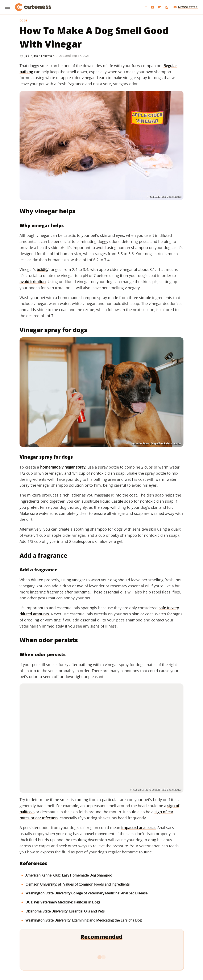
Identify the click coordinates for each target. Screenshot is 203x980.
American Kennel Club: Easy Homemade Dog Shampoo (68, 875)
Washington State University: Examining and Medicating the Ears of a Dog (83, 920)
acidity (42, 269)
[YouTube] (153, 7)
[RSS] (166, 7)
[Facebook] (146, 7)
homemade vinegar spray (62, 467)
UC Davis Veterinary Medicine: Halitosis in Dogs (62, 902)
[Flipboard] (159, 7)
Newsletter (186, 7)
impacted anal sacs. (138, 827)
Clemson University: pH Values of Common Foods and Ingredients (77, 884)
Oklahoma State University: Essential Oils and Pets (65, 911)
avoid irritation (33, 281)
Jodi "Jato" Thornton (39, 56)
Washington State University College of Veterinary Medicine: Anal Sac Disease (86, 893)
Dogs (23, 20)
